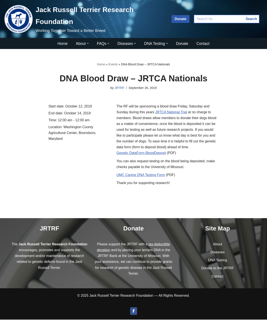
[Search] (219, 19)
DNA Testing (217, 261)
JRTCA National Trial (171, 112)
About (217, 244)
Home (62, 43)
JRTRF (119, 88)
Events (113, 64)
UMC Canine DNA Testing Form (141, 175)
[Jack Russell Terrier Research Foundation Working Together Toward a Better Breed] (84, 19)
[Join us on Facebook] (133, 311)
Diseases (218, 252)
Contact (203, 43)
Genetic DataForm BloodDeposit (141, 153)
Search (251, 19)
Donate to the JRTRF (217, 269)
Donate (180, 19)
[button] (88, 43)
